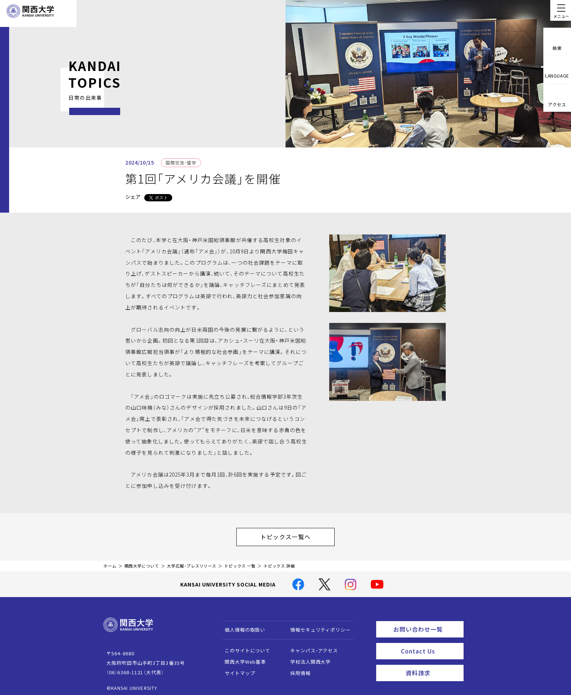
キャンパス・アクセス (310, 646)
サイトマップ (236, 669)
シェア (133, 196)
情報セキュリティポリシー (317, 626)
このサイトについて (244, 646)
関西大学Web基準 (242, 658)
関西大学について (142, 562)
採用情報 (297, 669)
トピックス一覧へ (293, 534)
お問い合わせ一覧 (427, 624)
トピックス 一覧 (240, 562)
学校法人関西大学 (307, 658)
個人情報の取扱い (241, 626)
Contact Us (430, 644)
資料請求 (432, 664)
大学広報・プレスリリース (191, 562)
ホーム (110, 562)
